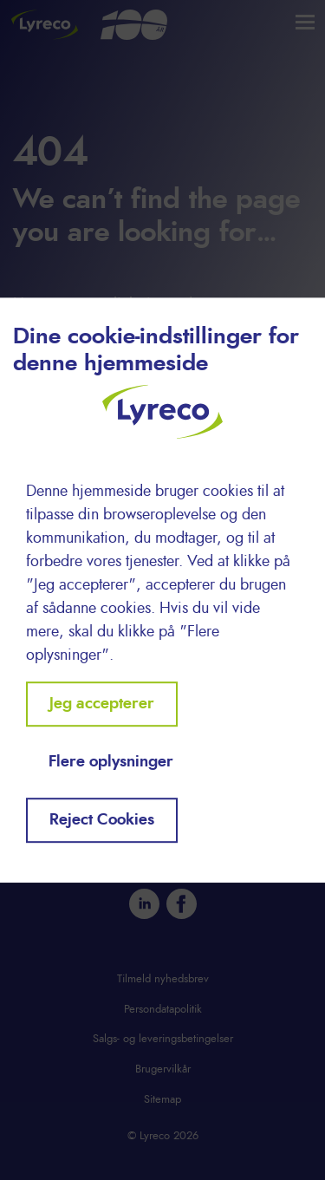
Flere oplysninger (111, 762)
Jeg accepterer (101, 704)
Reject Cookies (101, 820)
